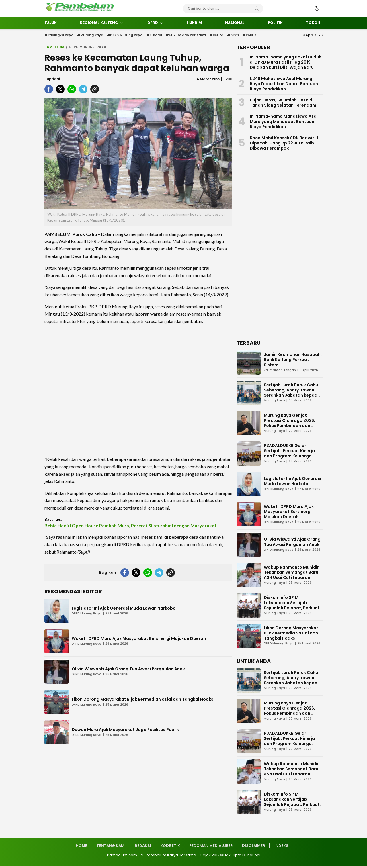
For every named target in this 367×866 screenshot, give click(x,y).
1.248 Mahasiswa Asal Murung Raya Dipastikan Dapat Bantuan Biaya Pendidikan (284, 84)
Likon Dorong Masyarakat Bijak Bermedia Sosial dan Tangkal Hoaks (142, 699)
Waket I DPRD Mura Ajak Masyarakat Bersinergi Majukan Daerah (139, 638)
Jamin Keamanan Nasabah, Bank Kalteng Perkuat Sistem (293, 360)
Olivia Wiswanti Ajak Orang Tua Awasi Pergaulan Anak (128, 669)
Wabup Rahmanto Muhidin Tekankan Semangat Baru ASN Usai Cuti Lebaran (292, 572)
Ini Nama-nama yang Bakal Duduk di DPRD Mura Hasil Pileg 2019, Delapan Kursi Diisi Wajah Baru (285, 62)
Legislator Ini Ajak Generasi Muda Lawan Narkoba (124, 608)
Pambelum (54, 46)
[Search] (257, 8)
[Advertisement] (138, 390)
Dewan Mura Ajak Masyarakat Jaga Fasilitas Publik (125, 729)
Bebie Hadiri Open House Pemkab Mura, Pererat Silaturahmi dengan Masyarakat (130, 525)
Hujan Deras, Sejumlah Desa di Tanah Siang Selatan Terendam (283, 102)
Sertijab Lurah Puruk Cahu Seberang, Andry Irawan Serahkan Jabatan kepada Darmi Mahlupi (292, 392)
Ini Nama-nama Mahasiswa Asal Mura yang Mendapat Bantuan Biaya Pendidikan (284, 121)
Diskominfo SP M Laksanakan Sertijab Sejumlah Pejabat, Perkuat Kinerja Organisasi (292, 605)
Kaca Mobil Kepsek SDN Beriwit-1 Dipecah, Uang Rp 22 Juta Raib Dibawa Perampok (284, 143)
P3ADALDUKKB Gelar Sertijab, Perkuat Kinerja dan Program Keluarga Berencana (289, 453)
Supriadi (52, 79)
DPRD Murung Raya (87, 46)
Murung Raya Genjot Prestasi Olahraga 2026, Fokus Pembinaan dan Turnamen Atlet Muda (289, 423)
